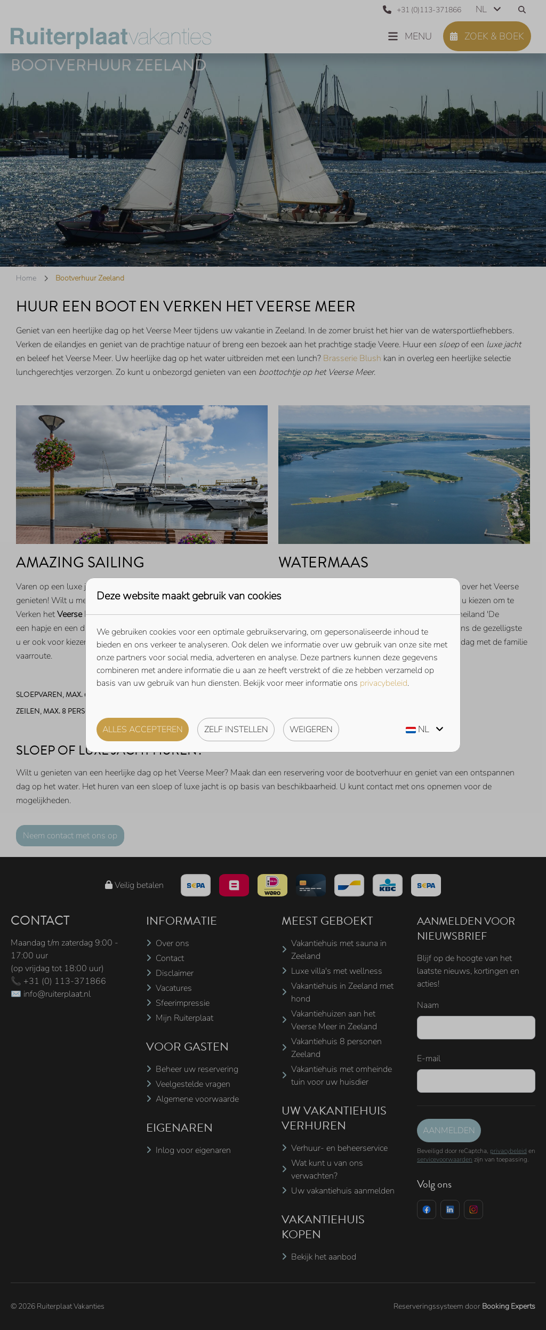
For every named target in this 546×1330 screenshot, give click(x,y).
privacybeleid (383, 683)
